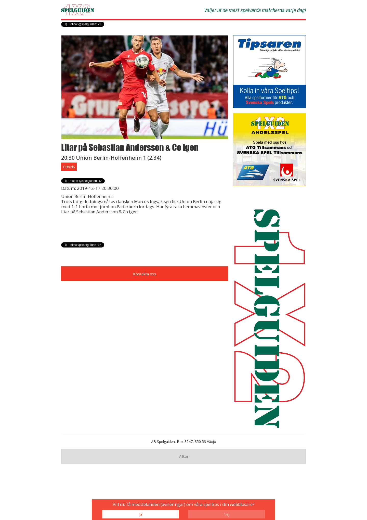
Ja (140, 514)
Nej (226, 514)
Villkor (183, 456)
